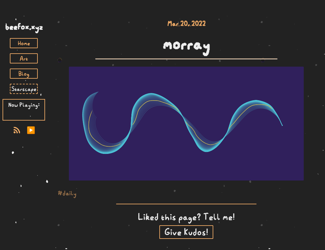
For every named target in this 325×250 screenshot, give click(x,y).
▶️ (31, 130)
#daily (67, 193)
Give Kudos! (186, 232)
